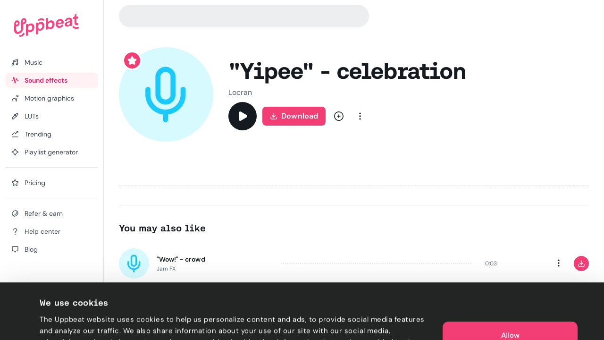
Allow (510, 287)
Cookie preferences (74, 321)
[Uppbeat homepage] (46, 25)
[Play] (242, 116)
